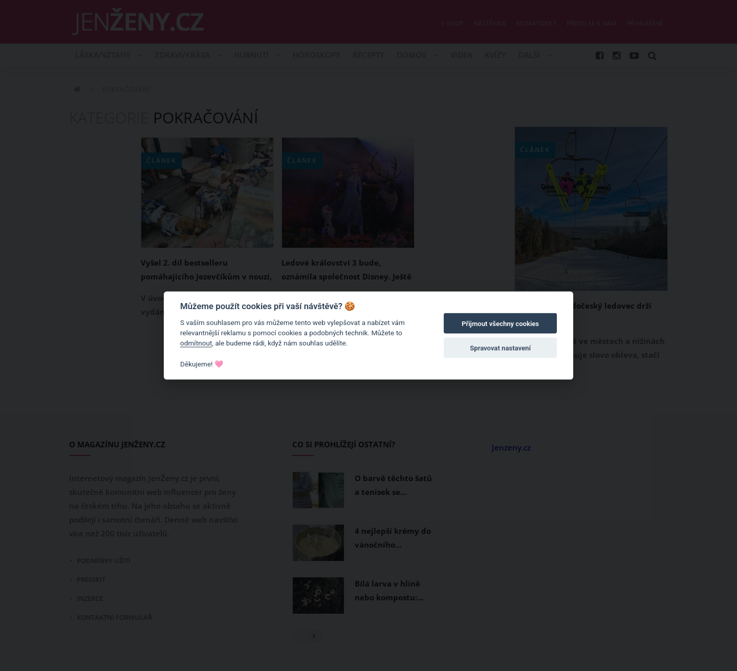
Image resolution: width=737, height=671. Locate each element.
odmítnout (196, 343)
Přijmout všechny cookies (500, 324)
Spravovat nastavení (500, 348)
